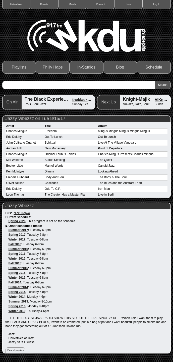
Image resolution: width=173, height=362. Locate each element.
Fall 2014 (15, 282)
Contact (100, 4)
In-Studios (86, 67)
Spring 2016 (17, 254)
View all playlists (15, 350)
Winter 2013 (17, 311)
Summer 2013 (18, 301)
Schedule (153, 67)
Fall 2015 (15, 263)
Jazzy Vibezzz (20, 205)
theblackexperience (89, 99)
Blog (120, 67)
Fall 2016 (15, 244)
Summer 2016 (18, 249)
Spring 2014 (17, 292)
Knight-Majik (136, 99)
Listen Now (16, 4)
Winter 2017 (17, 239)
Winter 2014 (17, 296)
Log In (156, 4)
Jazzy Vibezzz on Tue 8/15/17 (36, 118)
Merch (72, 4)
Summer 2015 (18, 268)
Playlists (19, 67)
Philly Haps (53, 67)
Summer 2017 (18, 230)
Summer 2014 (18, 287)
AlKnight (162, 99)
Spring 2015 (17, 273)
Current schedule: (18, 217)
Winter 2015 (17, 277)
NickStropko (22, 213)
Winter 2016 (17, 258)
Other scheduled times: (25, 226)
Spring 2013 (17, 306)
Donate (44, 4)
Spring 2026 (17, 221)
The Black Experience (48, 99)
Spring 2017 (17, 234)
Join (128, 4)
